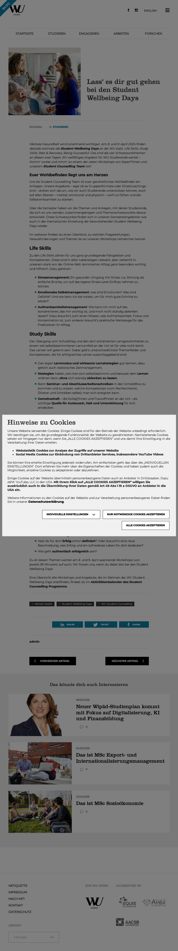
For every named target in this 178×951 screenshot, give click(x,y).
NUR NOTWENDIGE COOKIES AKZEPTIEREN (136, 514)
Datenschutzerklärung (46, 502)
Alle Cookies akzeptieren (145, 525)
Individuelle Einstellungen (67, 514)
